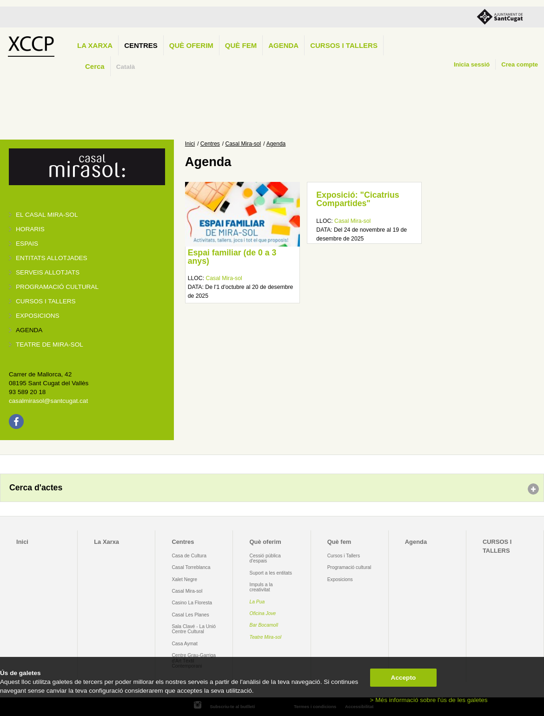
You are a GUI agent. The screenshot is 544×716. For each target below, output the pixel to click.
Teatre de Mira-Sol (49, 344)
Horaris (30, 229)
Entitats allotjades (51, 257)
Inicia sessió (472, 64)
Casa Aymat (185, 643)
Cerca (95, 66)
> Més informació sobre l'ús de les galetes (429, 699)
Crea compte (519, 64)
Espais (27, 243)
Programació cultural (57, 286)
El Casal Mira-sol (47, 214)
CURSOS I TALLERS (344, 45)
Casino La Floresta (192, 602)
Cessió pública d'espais (265, 558)
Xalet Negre (184, 579)
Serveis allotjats (48, 272)
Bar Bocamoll (264, 625)
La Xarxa (95, 45)
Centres (141, 45)
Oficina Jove (263, 613)
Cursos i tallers (46, 301)
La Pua (257, 601)
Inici (190, 144)
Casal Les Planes (190, 614)
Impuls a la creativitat (261, 587)
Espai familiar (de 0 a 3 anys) (232, 257)
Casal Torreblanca (191, 567)
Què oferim (191, 45)
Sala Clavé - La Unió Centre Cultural (194, 629)
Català (125, 66)
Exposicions (38, 315)
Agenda (283, 45)
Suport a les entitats (271, 572)
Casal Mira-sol (243, 144)
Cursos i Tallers (343, 555)
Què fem (241, 45)
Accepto (403, 677)
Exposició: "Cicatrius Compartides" (357, 199)
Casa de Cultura (189, 555)
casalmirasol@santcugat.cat (48, 400)
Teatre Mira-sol (266, 637)
